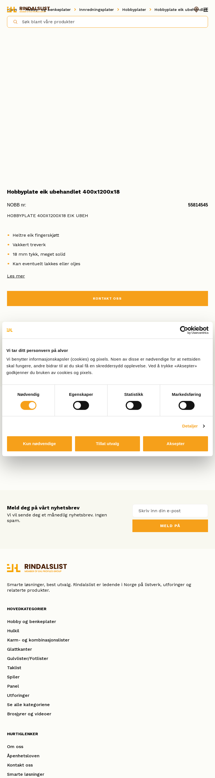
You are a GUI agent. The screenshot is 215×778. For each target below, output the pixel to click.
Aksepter (175, 443)
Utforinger (18, 695)
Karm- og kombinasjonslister (38, 640)
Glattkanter (19, 649)
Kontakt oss (20, 765)
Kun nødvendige (39, 443)
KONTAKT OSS (107, 298)
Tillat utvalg (107, 443)
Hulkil (13, 630)
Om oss (15, 746)
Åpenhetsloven (23, 755)
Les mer (16, 276)
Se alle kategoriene (28, 704)
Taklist (14, 667)
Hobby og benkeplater (31, 621)
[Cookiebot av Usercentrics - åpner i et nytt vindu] (184, 330)
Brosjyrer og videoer (29, 713)
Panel (13, 686)
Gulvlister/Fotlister (27, 658)
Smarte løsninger (25, 774)
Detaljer (190, 426)
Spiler (13, 677)
